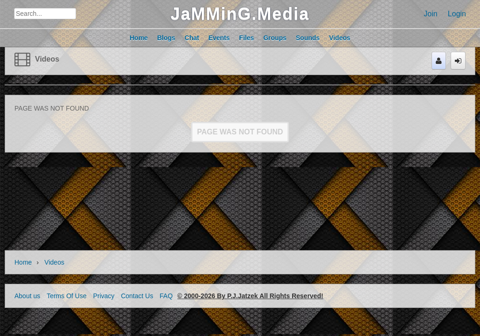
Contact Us (137, 296)
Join (430, 14)
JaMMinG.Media (240, 13)
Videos (47, 59)
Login (457, 14)
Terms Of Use (67, 296)
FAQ (166, 296)
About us (27, 296)
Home (23, 262)
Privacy (104, 296)
